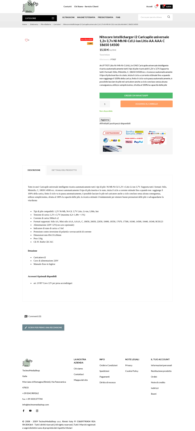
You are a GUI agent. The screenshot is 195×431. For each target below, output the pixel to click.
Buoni (153, 393)
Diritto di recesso (108, 382)
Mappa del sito (81, 380)
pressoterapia (105, 17)
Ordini (154, 376)
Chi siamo (78, 368)
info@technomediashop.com (35, 404)
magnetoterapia (86, 17)
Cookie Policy (131, 371)
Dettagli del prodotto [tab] (64, 170)
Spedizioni (104, 371)
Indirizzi (155, 388)
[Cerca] (155, 17)
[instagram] (37, 411)
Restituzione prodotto (161, 371)
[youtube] (30, 410)
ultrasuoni (68, 17)
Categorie (39, 18)
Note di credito (158, 382)
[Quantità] (105, 104)
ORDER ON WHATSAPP (136, 95)
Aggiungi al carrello (146, 104)
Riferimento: (105, 59)
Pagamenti (105, 376)
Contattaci (79, 374)
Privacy (128, 365)
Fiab (118, 17)
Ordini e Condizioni (108, 365)
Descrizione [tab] (34, 170)
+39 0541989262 (30, 393)
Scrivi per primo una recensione (43, 327)
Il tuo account (160, 359)
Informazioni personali (161, 365)
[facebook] (23, 411)
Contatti (68, 6)
